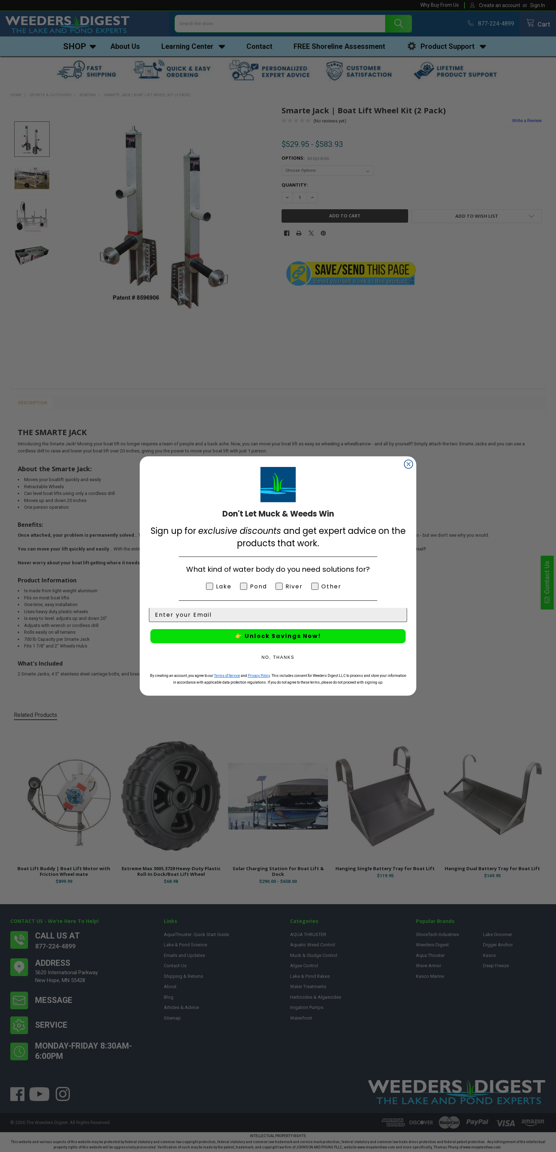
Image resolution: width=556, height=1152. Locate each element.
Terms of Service (227, 676)
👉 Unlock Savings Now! (278, 636)
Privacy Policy (259, 676)
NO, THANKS (277, 657)
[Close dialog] (408, 464)
